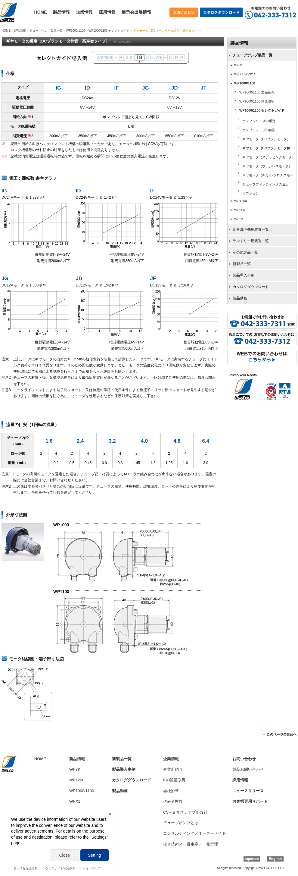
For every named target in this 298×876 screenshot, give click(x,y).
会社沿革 (171, 791)
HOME (40, 12)
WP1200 (240, 201)
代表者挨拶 (173, 801)
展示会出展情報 (136, 12)
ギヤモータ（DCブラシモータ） (266, 139)
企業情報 (84, 12)
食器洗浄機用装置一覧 (251, 229)
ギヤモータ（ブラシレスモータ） (267, 166)
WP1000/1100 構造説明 (257, 101)
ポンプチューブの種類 (258, 130)
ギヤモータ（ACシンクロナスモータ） (260, 175)
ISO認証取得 (174, 780)
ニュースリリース (248, 791)
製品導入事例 (243, 275)
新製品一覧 (242, 264)
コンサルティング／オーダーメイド (194, 833)
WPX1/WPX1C (245, 74)
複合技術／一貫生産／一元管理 (190, 844)
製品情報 (61, 12)
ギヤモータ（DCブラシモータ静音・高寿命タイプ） (258, 148)
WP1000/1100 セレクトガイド (108, 30)
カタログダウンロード (251, 287)
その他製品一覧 (245, 252)
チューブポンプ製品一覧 (46, 30)
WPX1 (74, 801)
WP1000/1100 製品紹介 (257, 92)
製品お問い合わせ (248, 769)
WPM (238, 65)
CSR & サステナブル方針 (185, 812)
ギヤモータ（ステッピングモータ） (268, 157)
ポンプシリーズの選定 (258, 121)
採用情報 (107, 12)
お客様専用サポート (250, 801)
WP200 (239, 210)
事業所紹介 (173, 769)
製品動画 (240, 298)
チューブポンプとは (180, 823)
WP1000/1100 (75, 30)
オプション (250, 193)
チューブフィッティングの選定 (265, 184)
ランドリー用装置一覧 (251, 241)
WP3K (239, 219)
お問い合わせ (244, 759)
